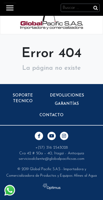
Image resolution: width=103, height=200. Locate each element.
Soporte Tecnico (23, 98)
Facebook (39, 136)
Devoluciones (67, 95)
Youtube (51, 136)
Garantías (67, 104)
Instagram (64, 136)
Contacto (51, 115)
